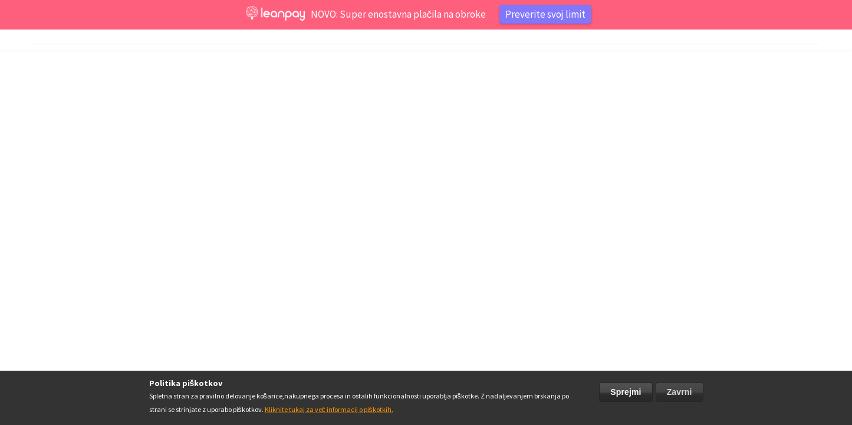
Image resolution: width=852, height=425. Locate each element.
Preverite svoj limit (545, 14)
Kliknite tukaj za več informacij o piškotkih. (329, 409)
